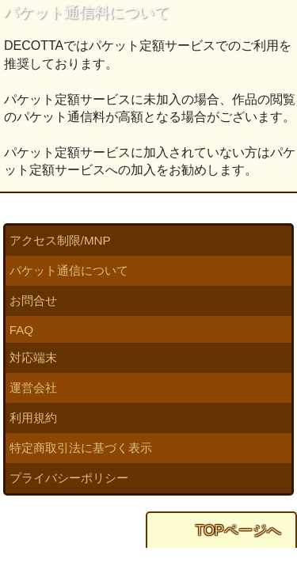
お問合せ (33, 300)
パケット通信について (69, 270)
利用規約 (33, 417)
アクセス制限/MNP (60, 240)
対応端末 (33, 357)
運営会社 (33, 387)
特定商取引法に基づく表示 (81, 447)
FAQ (21, 329)
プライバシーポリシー (69, 477)
